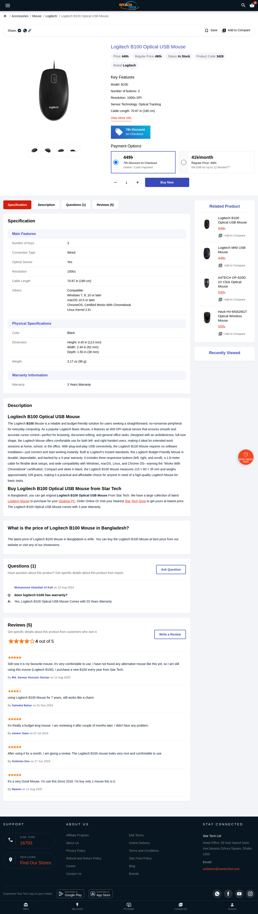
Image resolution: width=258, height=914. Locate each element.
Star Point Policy (140, 858)
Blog (132, 866)
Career (71, 866)
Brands (134, 874)
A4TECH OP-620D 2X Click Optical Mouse (232, 282)
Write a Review (170, 634)
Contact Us (73, 874)
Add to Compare (236, 30)
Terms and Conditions (144, 850)
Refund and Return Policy (83, 858)
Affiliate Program (77, 835)
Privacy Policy (75, 850)
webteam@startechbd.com (221, 869)
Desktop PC (67, 501)
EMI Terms (136, 835)
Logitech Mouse (19, 501)
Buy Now (167, 182)
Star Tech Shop (135, 501)
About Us (72, 843)
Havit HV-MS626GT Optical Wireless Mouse (232, 316)
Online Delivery (139, 843)
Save (210, 30)
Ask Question (171, 569)
